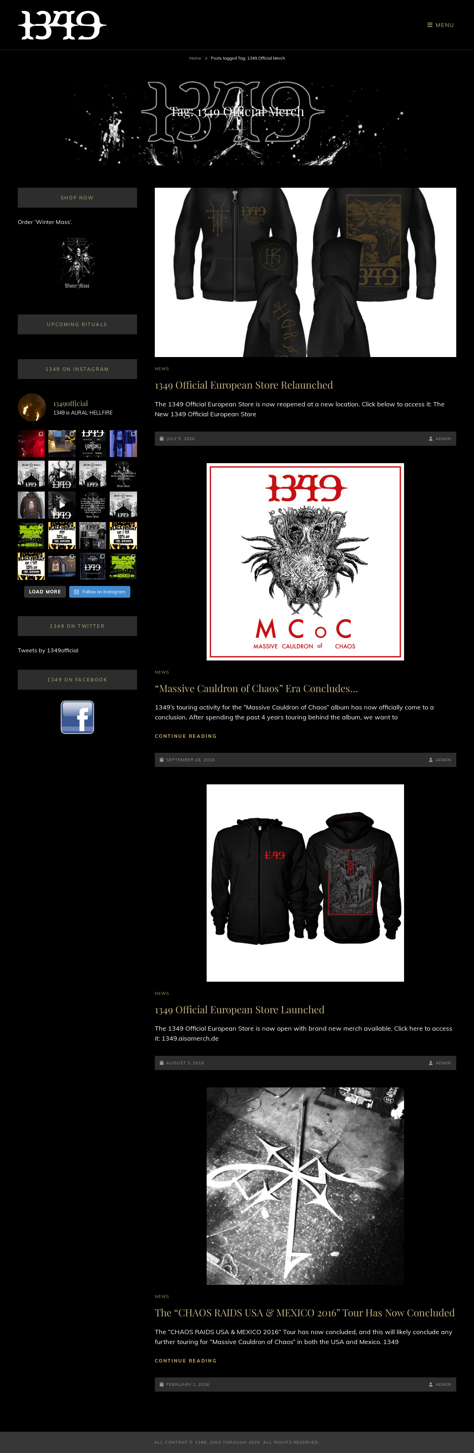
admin (444, 438)
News (162, 368)
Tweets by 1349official (48, 650)
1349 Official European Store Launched (240, 1009)
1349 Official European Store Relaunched (244, 384)
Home (195, 58)
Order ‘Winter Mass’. (45, 221)
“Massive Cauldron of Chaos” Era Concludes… (256, 688)
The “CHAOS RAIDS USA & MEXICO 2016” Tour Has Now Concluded (305, 1312)
